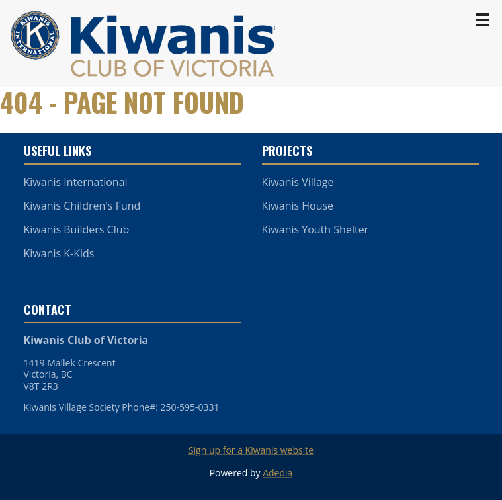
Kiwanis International (76, 181)
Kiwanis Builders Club (77, 229)
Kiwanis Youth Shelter (315, 229)
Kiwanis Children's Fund (82, 205)
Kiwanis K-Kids (59, 253)
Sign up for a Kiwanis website (251, 450)
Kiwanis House (298, 205)
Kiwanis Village (298, 181)
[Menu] (482, 20)
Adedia (277, 472)
